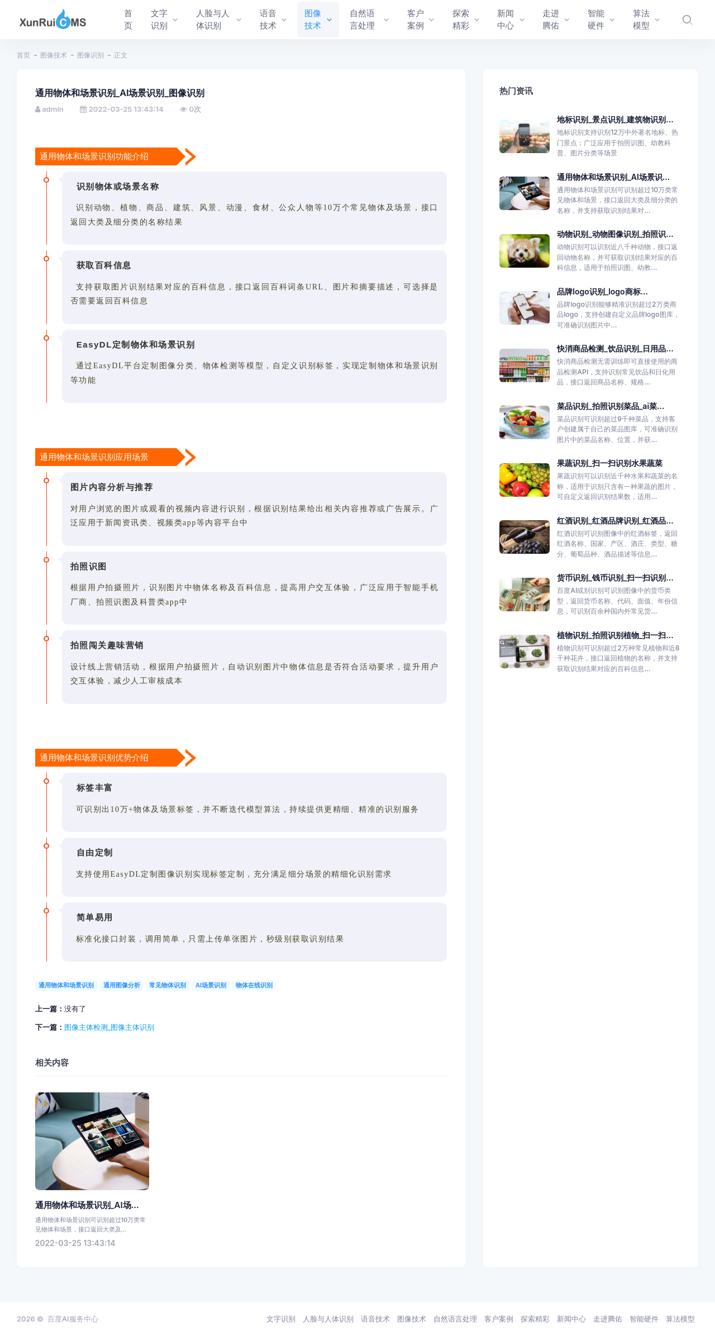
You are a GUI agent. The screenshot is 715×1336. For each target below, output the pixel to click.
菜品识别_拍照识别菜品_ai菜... (610, 406)
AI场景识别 (211, 985)
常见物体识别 (167, 985)
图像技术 (53, 55)
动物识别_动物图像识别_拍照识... (615, 234)
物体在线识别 (254, 985)
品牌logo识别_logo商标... (602, 291)
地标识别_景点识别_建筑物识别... (615, 119)
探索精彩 (535, 1318)
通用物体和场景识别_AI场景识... (613, 177)
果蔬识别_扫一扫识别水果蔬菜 (609, 463)
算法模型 (680, 1318)
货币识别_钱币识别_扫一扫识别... (615, 577)
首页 (23, 55)
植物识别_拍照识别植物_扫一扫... (615, 635)
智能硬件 (644, 1318)
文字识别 (280, 1318)
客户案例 (498, 1318)
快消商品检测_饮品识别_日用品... (615, 348)
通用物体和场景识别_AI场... (87, 1205)
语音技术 (375, 1318)
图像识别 (90, 55)
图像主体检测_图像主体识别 (109, 1027)
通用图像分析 (121, 985)
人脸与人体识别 (328, 1318)
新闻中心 (571, 1318)
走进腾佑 (607, 1318)
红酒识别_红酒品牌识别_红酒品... (615, 520)
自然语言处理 (455, 1318)
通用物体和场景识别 (66, 985)
